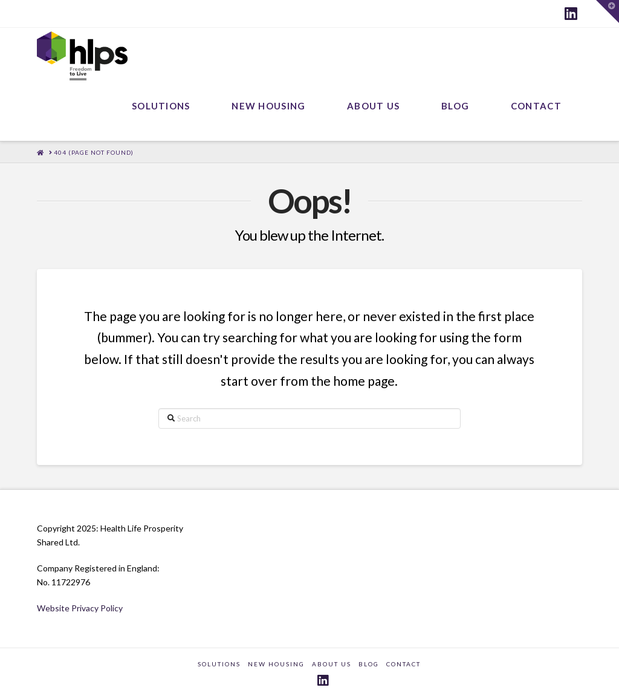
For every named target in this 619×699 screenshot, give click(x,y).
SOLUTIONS (219, 664)
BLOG (368, 664)
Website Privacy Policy (80, 608)
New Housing (276, 664)
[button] (607, 11)
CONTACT (403, 664)
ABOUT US (331, 664)
